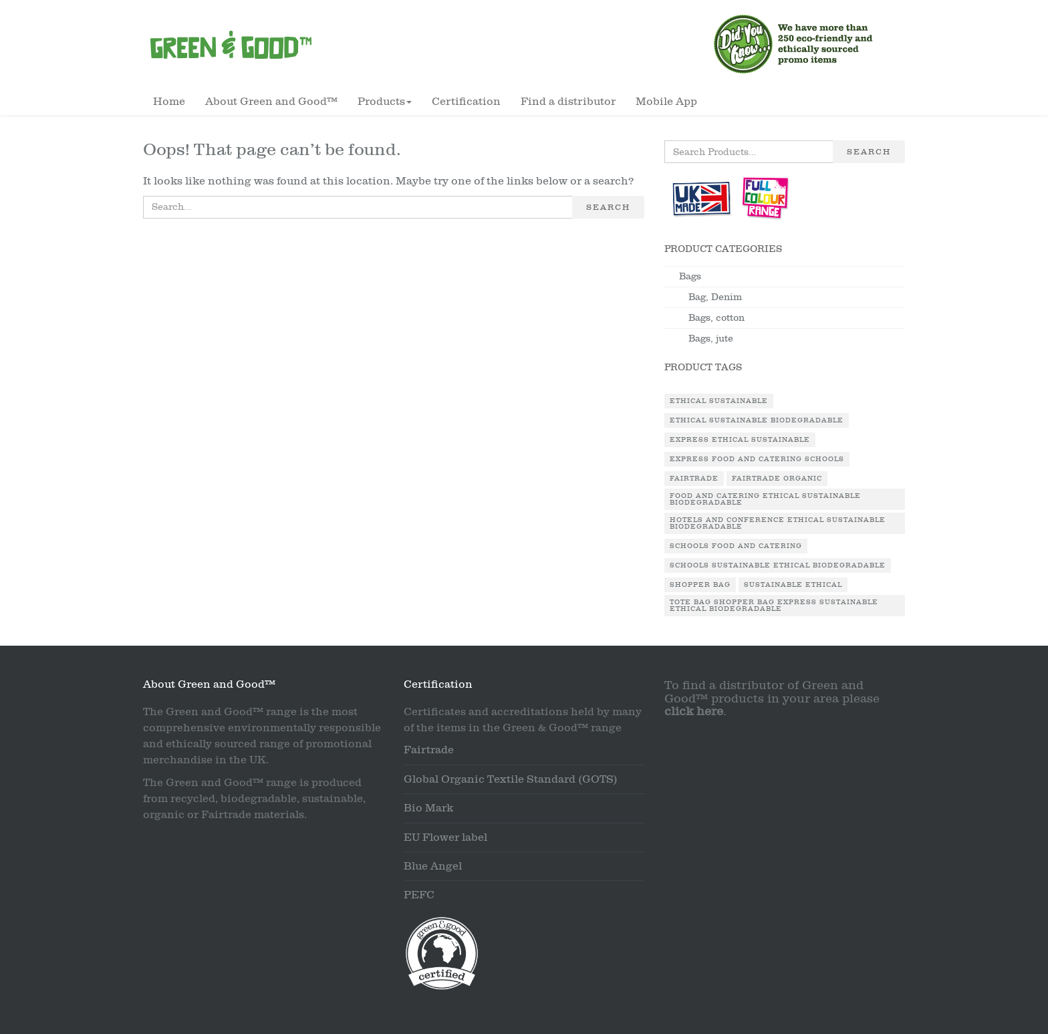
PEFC (419, 895)
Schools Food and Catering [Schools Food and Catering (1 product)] (736, 546)
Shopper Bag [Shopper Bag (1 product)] (700, 585)
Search (608, 207)
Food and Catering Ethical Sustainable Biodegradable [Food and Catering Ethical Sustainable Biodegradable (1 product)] (765, 499)
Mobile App (666, 102)
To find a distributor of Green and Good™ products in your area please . (772, 698)
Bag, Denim (715, 297)
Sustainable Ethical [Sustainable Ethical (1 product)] (793, 585)
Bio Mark (428, 808)
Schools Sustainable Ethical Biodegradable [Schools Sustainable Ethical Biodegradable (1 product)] (778, 565)
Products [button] (385, 102)
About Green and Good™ (271, 102)
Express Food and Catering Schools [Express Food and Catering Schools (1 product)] (757, 459)
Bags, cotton (716, 318)
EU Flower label (445, 837)
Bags (690, 276)
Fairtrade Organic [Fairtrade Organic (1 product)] (777, 479)
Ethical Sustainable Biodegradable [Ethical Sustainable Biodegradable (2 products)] (756, 420)
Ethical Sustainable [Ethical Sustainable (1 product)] (719, 401)
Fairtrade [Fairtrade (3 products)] (694, 479)
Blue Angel (433, 866)
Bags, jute (710, 338)
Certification (466, 102)
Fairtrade (429, 750)
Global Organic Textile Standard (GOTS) (511, 779)
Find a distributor (568, 102)
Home (169, 102)
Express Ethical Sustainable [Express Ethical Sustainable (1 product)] (740, 440)
